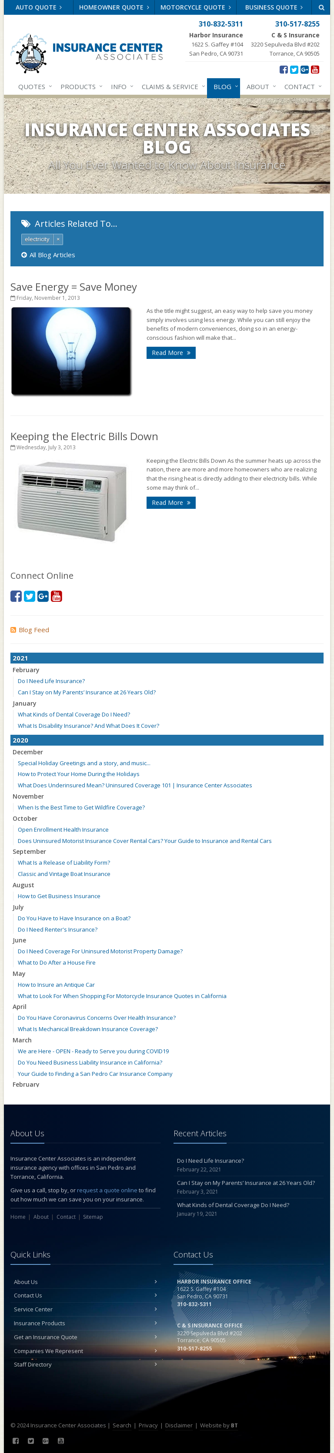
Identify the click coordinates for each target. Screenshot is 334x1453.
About (260, 86)
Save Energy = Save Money (73, 286)
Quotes (33, 86)
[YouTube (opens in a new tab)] (315, 69)
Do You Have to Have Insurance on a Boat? (74, 918)
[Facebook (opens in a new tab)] (284, 69)
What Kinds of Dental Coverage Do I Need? (74, 714)
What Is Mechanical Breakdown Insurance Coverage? (88, 1029)
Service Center (85, 1309)
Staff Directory (85, 1364)
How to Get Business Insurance (59, 896)
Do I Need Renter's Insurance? (57, 929)
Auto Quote (39, 7)
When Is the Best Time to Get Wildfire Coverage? (81, 807)
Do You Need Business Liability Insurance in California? (90, 1062)
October (25, 818)
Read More (171, 352)
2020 (20, 740)
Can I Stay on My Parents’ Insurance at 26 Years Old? (87, 692)
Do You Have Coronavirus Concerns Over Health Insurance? (97, 1018)
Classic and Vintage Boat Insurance (64, 874)
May (19, 973)
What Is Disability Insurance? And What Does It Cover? (88, 726)
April (20, 1006)
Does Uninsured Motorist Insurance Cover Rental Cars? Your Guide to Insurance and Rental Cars (145, 841)
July (18, 907)
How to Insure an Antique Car (56, 985)
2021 (20, 658)
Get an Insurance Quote (85, 1337)
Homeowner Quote (114, 7)
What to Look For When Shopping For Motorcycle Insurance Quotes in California (122, 996)
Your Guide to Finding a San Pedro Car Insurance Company (95, 1074)
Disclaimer (179, 1425)
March (22, 1040)
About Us (85, 1282)
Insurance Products (85, 1323)
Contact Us (85, 1295)
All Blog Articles (48, 254)
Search (122, 1425)
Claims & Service (172, 86)
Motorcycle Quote (195, 7)
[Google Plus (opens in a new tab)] (305, 69)
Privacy (148, 1425)
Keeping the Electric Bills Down (84, 436)
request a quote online (107, 1190)
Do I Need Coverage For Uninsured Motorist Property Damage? (100, 951)
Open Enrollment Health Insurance (63, 829)
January (25, 703)
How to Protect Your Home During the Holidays (79, 774)
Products (79, 86)
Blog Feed (29, 629)
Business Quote (274, 7)
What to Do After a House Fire (57, 962)
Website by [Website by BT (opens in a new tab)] (219, 1425)
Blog (224, 86)
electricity (37, 239)
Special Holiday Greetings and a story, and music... (84, 763)
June (19, 940)
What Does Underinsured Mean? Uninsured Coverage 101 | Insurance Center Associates (135, 785)
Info (120, 86)
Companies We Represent (85, 1351)
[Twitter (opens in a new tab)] (294, 69)
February (26, 670)
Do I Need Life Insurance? (51, 681)
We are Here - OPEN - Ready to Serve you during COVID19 (93, 1051)
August (23, 885)
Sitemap (93, 1217)
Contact (301, 86)
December (28, 752)
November (28, 796)
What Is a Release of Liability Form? (64, 862)
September (29, 851)
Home (18, 1217)
